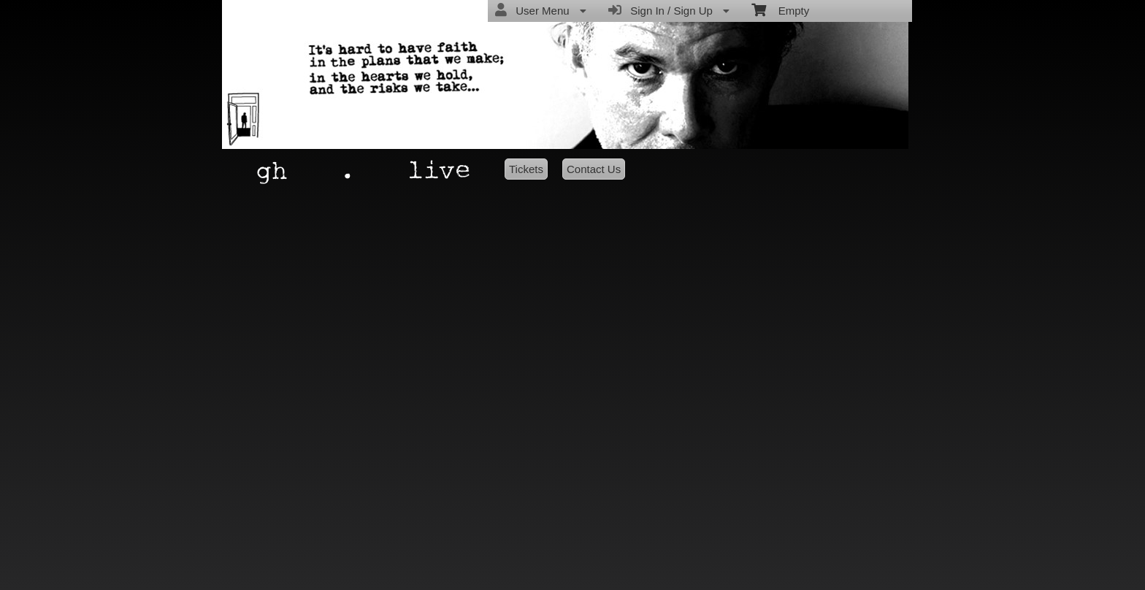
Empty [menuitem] (780, 9)
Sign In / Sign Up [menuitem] (668, 10)
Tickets (526, 169)
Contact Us (594, 169)
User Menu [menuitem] (540, 10)
